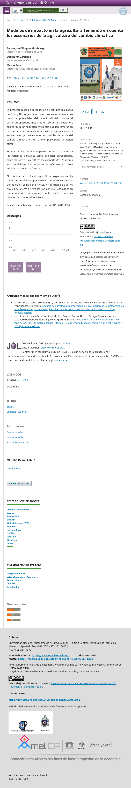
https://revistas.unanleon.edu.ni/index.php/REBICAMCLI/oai (45, 699)
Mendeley (12, 540)
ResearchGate (14, 530)
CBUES (60, 347)
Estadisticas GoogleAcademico (22, 577)
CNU (43, 347)
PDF (87, 111)
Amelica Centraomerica (19, 509)
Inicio (9, 20)
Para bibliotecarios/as (18, 442)
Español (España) (17, 411)
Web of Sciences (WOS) (18, 523)
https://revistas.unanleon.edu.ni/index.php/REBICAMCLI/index (55, 658)
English (11, 406)
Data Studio (13, 587)
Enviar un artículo (19, 483)
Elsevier (11, 519)
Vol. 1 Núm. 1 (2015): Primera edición (48, 20)
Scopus (10, 513)
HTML (100, 111)
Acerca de (62, 360)
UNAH (50, 347)
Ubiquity (65, 343)
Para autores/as (15, 437)
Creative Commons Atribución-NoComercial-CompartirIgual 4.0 (100, 240)
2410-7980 (22, 379)
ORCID (10, 533)
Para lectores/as (15, 432)
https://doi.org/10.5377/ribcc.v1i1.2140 (35, 78)
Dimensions (13, 468)
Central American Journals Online (30, 2)
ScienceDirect (14, 516)
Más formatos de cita (93, 166)
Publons (11, 526)
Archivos (21, 20)
